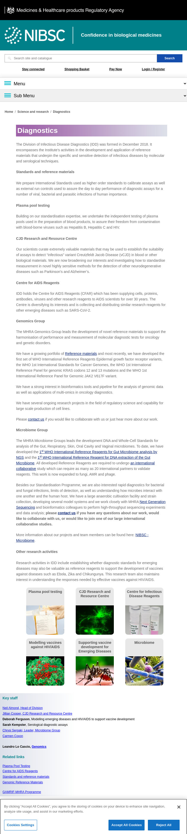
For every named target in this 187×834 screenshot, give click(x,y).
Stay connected (33, 69)
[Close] (178, 809)
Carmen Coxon (13, 736)
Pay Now (115, 69)
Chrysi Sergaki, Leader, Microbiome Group (31, 730)
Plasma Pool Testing (16, 766)
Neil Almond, (23, 708)
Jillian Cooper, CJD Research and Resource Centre (37, 713)
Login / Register (153, 69)
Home (9, 112)
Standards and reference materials (26, 777)
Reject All (163, 827)
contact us (36, 419)
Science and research (33, 112)
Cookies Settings (20, 827)
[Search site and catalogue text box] (81, 58)
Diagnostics (61, 112)
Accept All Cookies (126, 827)
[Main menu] (93, 83)
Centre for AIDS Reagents (20, 771)
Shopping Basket (77, 69)
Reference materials (81, 354)
